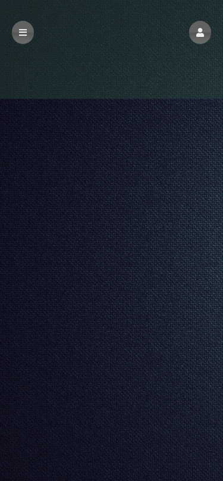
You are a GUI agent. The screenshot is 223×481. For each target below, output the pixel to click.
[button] (200, 32)
